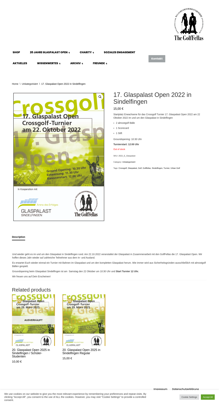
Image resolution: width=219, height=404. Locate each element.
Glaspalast (132, 168)
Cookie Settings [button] (189, 397)
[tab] (18, 237)
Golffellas (147, 168)
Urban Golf (175, 168)
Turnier (167, 168)
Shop (16, 52)
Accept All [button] (208, 397)
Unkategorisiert (30, 84)
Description (18, 237)
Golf (140, 168)
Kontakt (157, 59)
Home (15, 84)
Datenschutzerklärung (185, 389)
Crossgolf (123, 168)
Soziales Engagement (119, 52)
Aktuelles (20, 63)
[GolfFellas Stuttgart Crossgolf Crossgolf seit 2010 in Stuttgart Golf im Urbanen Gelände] (189, 24)
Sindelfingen (157, 168)
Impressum (160, 389)
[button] (69, 52)
